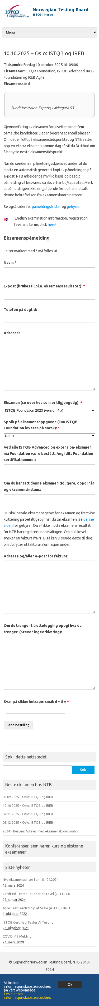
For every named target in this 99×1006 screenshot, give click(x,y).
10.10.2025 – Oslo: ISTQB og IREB (28, 805)
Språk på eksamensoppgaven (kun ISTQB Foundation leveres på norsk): (41, 425)
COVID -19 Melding (17, 936)
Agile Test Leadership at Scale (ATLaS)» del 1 (36, 908)
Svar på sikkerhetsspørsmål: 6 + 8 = (36, 702)
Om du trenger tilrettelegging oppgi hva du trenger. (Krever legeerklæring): (43, 628)
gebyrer (73, 206)
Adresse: (12, 333)
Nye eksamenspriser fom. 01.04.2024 (30, 879)
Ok (70, 984)
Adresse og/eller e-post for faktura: (36, 556)
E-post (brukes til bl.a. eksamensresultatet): (44, 286)
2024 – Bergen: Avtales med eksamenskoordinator (41, 831)
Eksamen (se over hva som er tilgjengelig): (43, 402)
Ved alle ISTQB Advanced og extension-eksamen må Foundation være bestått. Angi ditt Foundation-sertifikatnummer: (49, 453)
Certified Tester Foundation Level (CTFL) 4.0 (36, 894)
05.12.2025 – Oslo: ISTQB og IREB (28, 822)
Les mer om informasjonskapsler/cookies (27, 996)
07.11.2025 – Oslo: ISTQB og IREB (28, 814)
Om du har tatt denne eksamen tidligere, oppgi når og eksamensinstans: (49, 486)
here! (52, 224)
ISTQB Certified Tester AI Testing (28, 922)
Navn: (10, 262)
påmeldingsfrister (46, 206)
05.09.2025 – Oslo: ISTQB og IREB (28, 797)
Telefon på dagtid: (20, 310)
